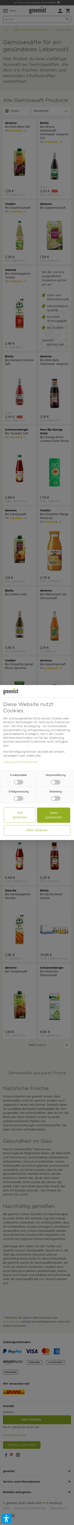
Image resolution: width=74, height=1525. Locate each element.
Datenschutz (29, 762)
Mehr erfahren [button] (37, 830)
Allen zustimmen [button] (53, 815)
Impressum (10, 762)
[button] (6, 1518)
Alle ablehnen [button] (20, 815)
